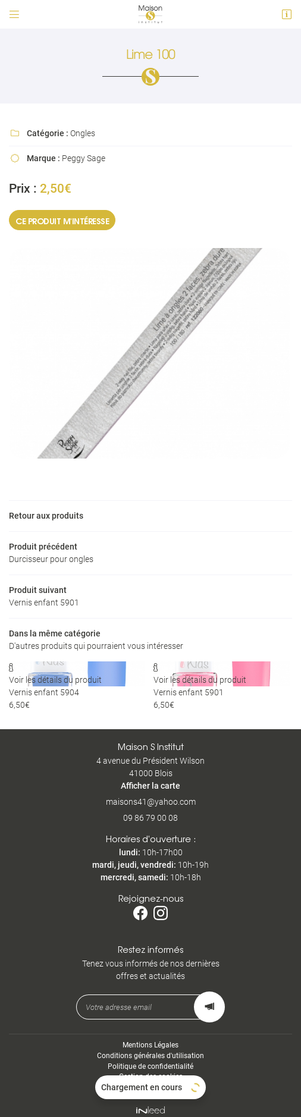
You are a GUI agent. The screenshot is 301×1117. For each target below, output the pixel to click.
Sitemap (150, 1081)
